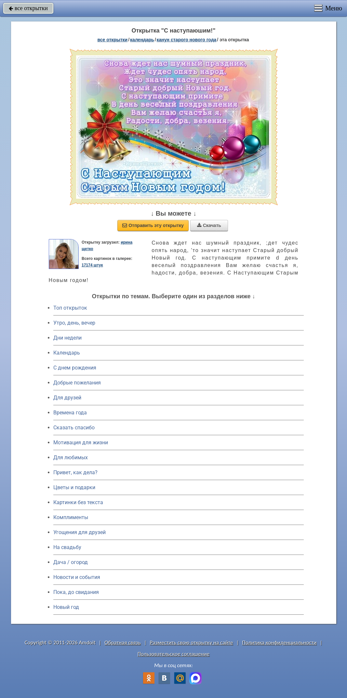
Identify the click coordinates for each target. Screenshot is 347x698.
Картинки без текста (78, 502)
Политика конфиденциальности (279, 642)
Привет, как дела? (75, 472)
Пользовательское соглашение (173, 654)
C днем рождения (74, 368)
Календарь (142, 39)
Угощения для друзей (79, 532)
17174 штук (92, 265)
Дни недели (67, 338)
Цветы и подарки (74, 487)
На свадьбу (67, 547)
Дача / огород (70, 562)
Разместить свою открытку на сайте (191, 642)
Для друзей (67, 398)
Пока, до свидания (76, 592)
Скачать (209, 225)
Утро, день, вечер (74, 323)
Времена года (70, 412)
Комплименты (70, 517)
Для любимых (70, 457)
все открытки (28, 8)
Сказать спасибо (74, 427)
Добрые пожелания (77, 383)
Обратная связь (122, 642)
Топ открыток (70, 308)
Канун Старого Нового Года (187, 39)
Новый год (66, 607)
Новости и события (76, 577)
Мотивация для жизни (80, 442)
